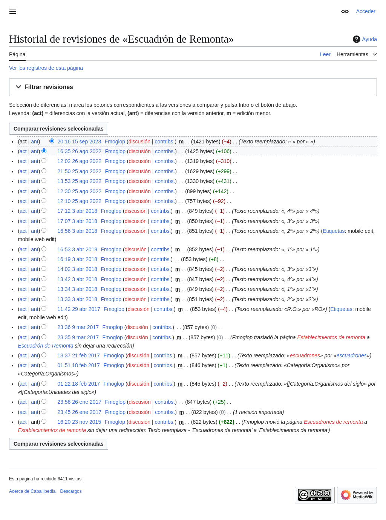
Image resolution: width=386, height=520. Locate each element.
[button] (193, 87)
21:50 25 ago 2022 (79, 171)
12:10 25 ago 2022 (79, 201)
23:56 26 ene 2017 (79, 402)
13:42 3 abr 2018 (77, 279)
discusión (139, 141)
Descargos (70, 491)
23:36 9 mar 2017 (78, 327)
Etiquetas (334, 231)
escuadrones (305, 355)
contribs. (165, 141)
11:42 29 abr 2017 (78, 309)
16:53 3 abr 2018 (77, 249)
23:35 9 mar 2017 (78, 337)
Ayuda (364, 39)
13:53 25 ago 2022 (79, 181)
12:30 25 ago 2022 (79, 191)
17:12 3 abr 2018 (77, 211)
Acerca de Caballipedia (32, 491)
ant (34, 141)
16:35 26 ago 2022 (79, 151)
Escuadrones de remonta (333, 422)
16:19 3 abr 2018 (77, 259)
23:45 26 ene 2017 (79, 412)
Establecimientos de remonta (331, 337)
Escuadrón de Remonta (45, 346)
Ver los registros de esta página (46, 68)
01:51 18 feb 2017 (78, 365)
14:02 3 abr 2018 (77, 269)
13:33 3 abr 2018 (77, 299)
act (23, 151)
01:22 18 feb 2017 (78, 384)
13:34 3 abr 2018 (77, 289)
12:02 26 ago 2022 (79, 161)
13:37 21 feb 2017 (78, 355)
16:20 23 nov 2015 (79, 422)
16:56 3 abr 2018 (77, 231)
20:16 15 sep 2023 (79, 141)
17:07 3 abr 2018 (77, 221)
